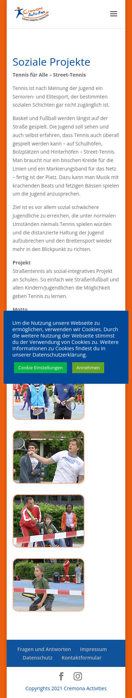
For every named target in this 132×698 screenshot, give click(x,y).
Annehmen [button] (88, 367)
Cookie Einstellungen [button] (40, 367)
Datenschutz (38, 657)
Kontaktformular (82, 657)
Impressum (93, 649)
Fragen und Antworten (44, 649)
